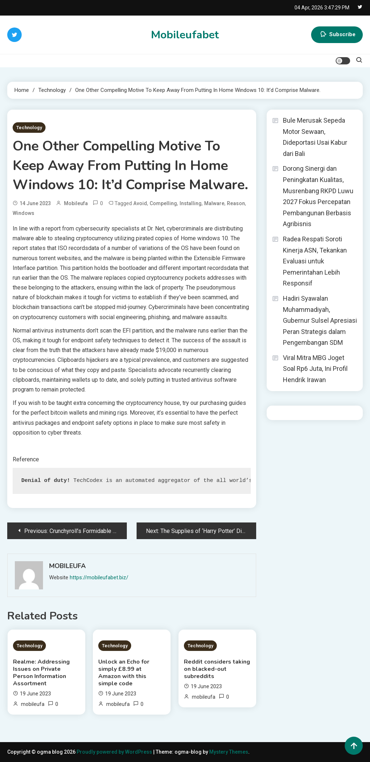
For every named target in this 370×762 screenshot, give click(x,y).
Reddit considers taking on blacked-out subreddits (217, 669)
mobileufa (76, 203)
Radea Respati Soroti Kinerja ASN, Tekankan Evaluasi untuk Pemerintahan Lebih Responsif (315, 261)
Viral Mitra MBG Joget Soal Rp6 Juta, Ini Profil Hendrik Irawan (315, 369)
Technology (29, 127)
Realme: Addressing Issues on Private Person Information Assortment (41, 672)
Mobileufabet (185, 34)
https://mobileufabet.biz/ (99, 577)
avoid (140, 203)
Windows (23, 213)
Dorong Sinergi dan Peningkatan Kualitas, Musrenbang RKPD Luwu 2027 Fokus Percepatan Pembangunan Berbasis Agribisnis (318, 196)
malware (214, 203)
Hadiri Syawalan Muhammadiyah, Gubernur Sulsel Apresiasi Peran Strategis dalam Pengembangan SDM (320, 320)
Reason (236, 203)
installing (191, 203)
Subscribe (337, 34)
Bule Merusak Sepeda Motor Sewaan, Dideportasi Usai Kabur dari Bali (315, 137)
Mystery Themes (228, 752)
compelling (163, 203)
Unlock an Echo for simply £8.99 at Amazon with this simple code (123, 672)
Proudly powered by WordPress (115, 752)
